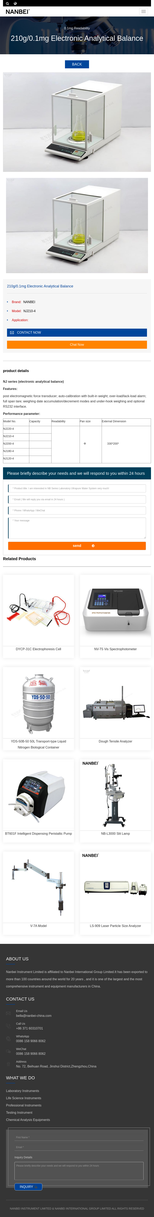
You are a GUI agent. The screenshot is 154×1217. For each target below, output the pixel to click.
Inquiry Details (23, 1157)
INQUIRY (26, 1186)
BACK (77, 64)
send (77, 546)
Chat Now (77, 344)
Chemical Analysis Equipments (28, 1120)
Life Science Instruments (23, 1098)
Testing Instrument (19, 1112)
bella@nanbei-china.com (33, 1015)
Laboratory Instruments (22, 1091)
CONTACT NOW (29, 332)
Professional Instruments (23, 1105)
